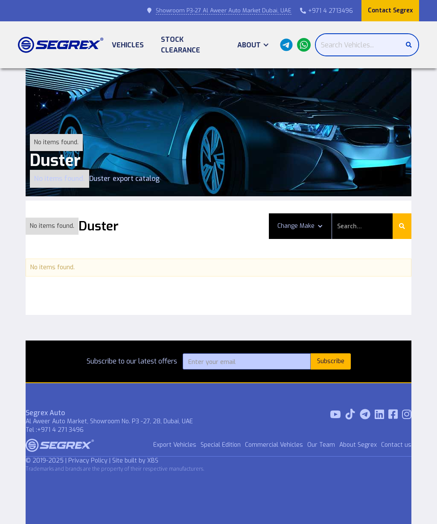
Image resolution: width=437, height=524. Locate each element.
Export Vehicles (174, 445)
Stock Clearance (180, 45)
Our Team (321, 445)
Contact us (396, 445)
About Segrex (358, 445)
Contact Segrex (390, 10)
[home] (60, 45)
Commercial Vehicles (274, 445)
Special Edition (221, 445)
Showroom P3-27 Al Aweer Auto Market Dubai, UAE (223, 10)
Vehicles (128, 45)
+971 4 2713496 (326, 11)
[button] (253, 45)
